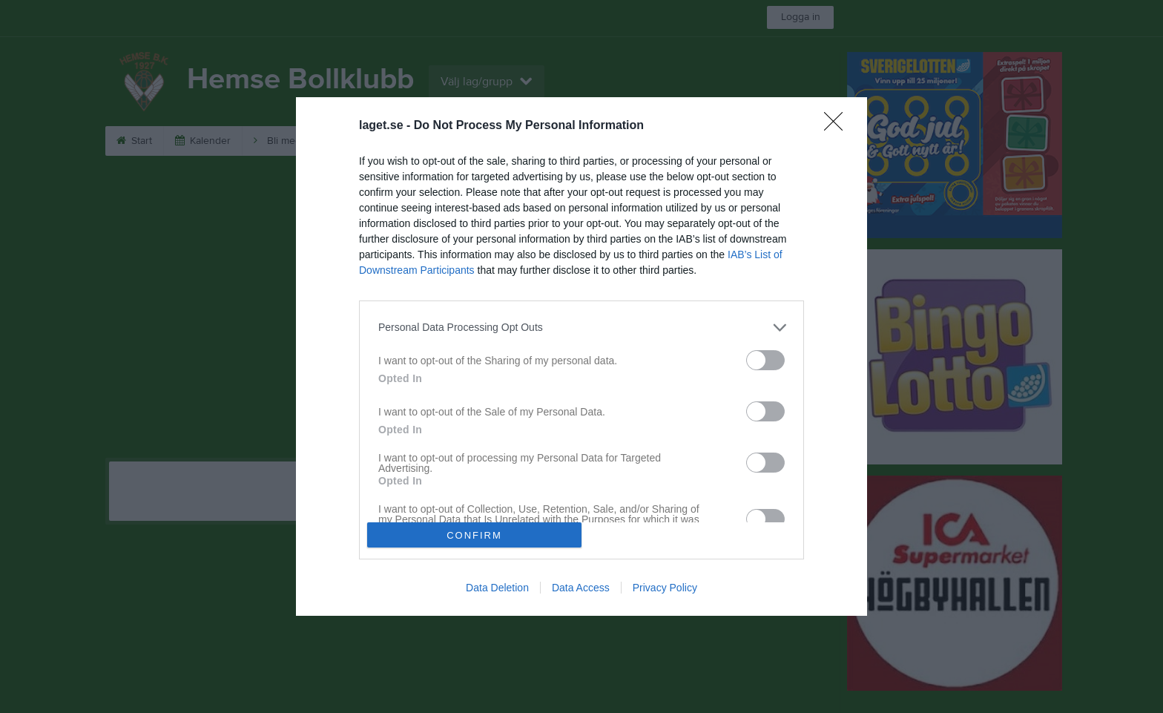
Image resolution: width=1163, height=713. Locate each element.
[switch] (765, 360)
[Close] (838, 126)
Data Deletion (497, 588)
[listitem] (581, 327)
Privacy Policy (665, 588)
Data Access (581, 588)
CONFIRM (474, 535)
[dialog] (581, 356)
